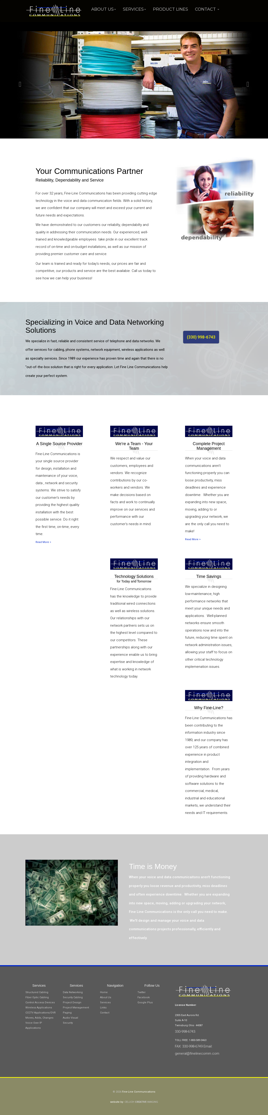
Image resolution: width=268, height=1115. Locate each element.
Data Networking (73, 992)
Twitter (141, 992)
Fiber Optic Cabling (37, 997)
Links (103, 1007)
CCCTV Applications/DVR (40, 1012)
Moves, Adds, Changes (39, 1017)
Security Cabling (73, 997)
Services (134, 9)
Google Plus (145, 1002)
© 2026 (117, 1091)
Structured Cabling (36, 992)
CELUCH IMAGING (141, 1101)
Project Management (76, 1007)
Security (68, 1022)
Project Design (72, 1002)
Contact (207, 9)
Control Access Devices (40, 1002)
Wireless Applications (38, 1007)
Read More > (43, 542)
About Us (103, 9)
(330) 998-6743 (201, 337)
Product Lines (170, 9)
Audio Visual (70, 1017)
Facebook (143, 997)
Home (104, 992)
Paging (67, 1012)
